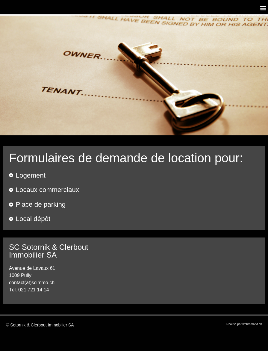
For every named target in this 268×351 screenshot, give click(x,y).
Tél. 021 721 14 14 (29, 289)
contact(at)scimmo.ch (31, 282)
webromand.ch (252, 324)
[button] (263, 8)
